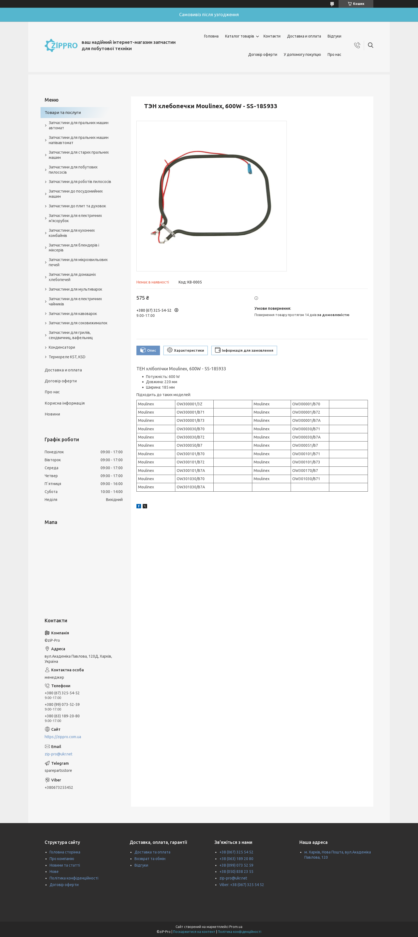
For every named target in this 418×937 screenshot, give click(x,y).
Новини (52, 414)
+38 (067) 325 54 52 (236, 852)
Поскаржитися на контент (194, 931)
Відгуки (334, 36)
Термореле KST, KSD (67, 357)
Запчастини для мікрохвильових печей (78, 262)
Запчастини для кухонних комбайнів (72, 233)
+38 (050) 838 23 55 (236, 871)
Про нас (334, 54)
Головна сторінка (65, 852)
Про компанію (62, 858)
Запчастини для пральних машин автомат (78, 125)
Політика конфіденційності (74, 878)
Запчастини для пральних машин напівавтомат (78, 140)
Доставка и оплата (304, 36)
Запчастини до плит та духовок (77, 206)
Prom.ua (235, 927)
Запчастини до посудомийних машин (76, 194)
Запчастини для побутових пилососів (73, 169)
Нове (54, 871)
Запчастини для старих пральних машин (79, 155)
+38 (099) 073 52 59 (236, 865)
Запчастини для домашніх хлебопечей (72, 277)
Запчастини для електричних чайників (75, 301)
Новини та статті (65, 865)
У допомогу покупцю (302, 54)
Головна (211, 36)
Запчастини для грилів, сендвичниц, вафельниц (71, 335)
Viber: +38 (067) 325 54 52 (241, 884)
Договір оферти (262, 54)
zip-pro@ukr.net (58, 754)
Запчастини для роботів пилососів (80, 181)
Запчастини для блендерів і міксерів (74, 248)
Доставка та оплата (152, 852)
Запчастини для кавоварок (73, 313)
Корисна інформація (65, 403)
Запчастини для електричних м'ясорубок (75, 218)
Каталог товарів (239, 36)
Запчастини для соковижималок (78, 323)
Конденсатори (62, 347)
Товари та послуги (63, 112)
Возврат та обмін (149, 858)
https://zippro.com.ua (63, 737)
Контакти (272, 36)
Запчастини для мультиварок (75, 289)
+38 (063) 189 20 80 (236, 858)
